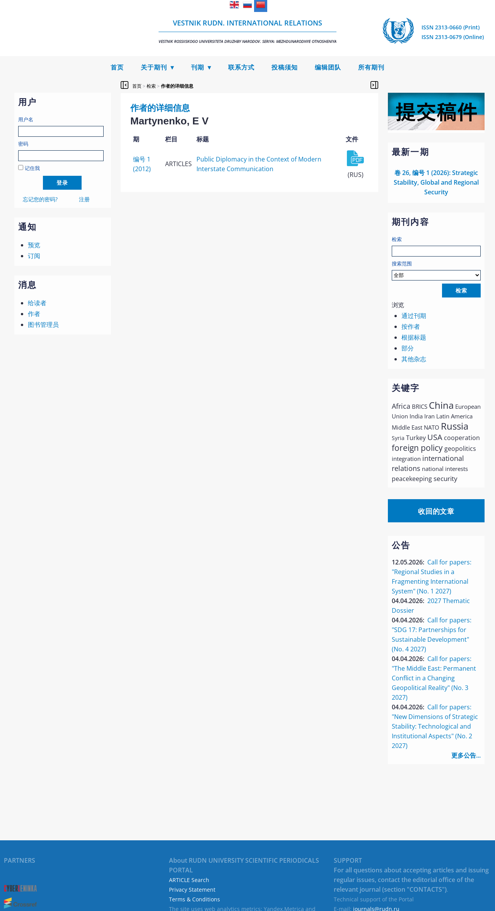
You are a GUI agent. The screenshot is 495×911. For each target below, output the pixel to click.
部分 (407, 348)
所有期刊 (371, 67)
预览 (34, 245)
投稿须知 (284, 67)
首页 (117, 67)
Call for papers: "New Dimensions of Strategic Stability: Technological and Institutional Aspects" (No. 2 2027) (435, 726)
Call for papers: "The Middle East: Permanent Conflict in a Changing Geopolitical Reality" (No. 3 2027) (434, 678)
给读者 (37, 303)
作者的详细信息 (177, 86)
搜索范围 (436, 270)
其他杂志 (413, 359)
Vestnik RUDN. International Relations (247, 31)
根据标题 (413, 337)
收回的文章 (436, 511)
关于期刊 (154, 67)
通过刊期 (413, 315)
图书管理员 (43, 324)
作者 (34, 313)
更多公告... (466, 755)
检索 (397, 239)
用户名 (25, 119)
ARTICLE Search (189, 880)
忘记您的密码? (40, 199)
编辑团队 (328, 67)
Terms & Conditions (194, 899)
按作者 (410, 326)
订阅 (34, 256)
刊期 (197, 67)
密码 (23, 143)
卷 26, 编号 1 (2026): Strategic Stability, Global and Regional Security (436, 182)
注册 (84, 199)
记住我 (32, 168)
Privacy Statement (192, 889)
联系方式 (241, 67)
